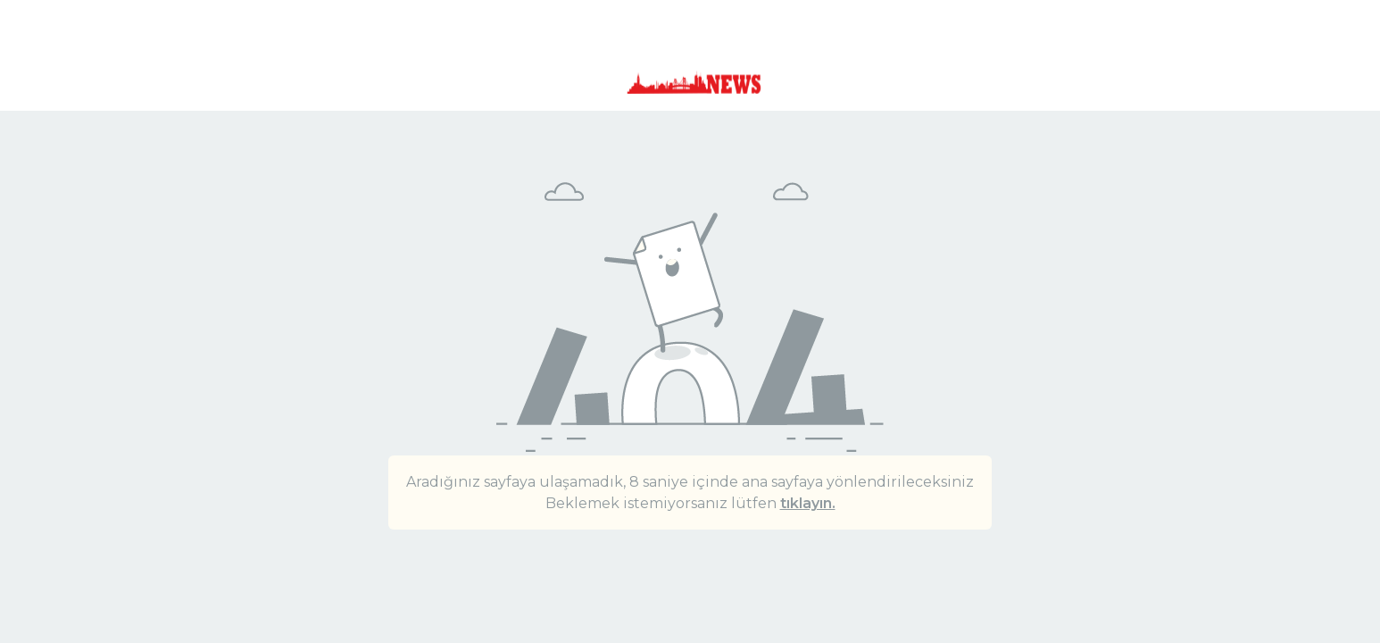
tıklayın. (807, 503)
